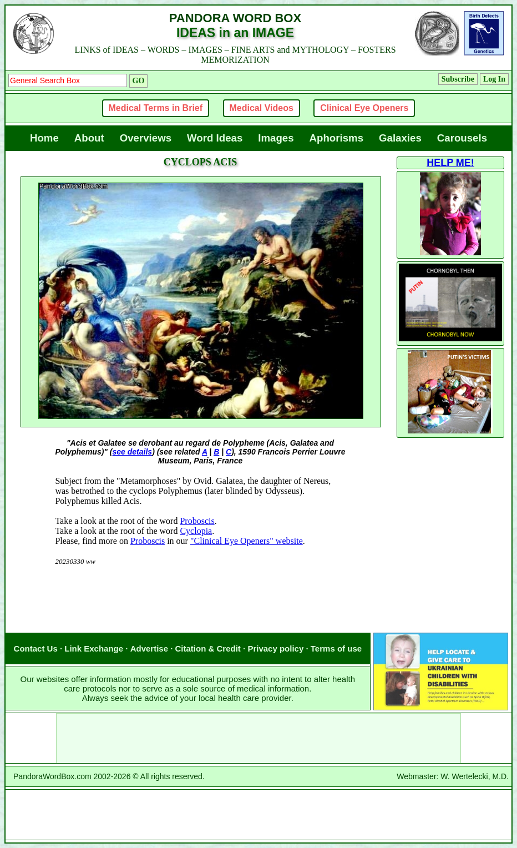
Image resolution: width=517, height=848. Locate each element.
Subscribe (458, 79)
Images (275, 138)
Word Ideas (214, 138)
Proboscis (197, 521)
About (89, 138)
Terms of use (336, 648)
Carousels (462, 138)
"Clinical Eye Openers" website (246, 541)
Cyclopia (196, 531)
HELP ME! (450, 162)
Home (44, 138)
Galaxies (400, 138)
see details (133, 451)
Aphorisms (336, 138)
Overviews (145, 138)
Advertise (149, 648)
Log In (494, 79)
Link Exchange (93, 648)
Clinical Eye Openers (364, 108)
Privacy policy (275, 648)
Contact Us (36, 648)
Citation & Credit (208, 648)
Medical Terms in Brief (156, 108)
